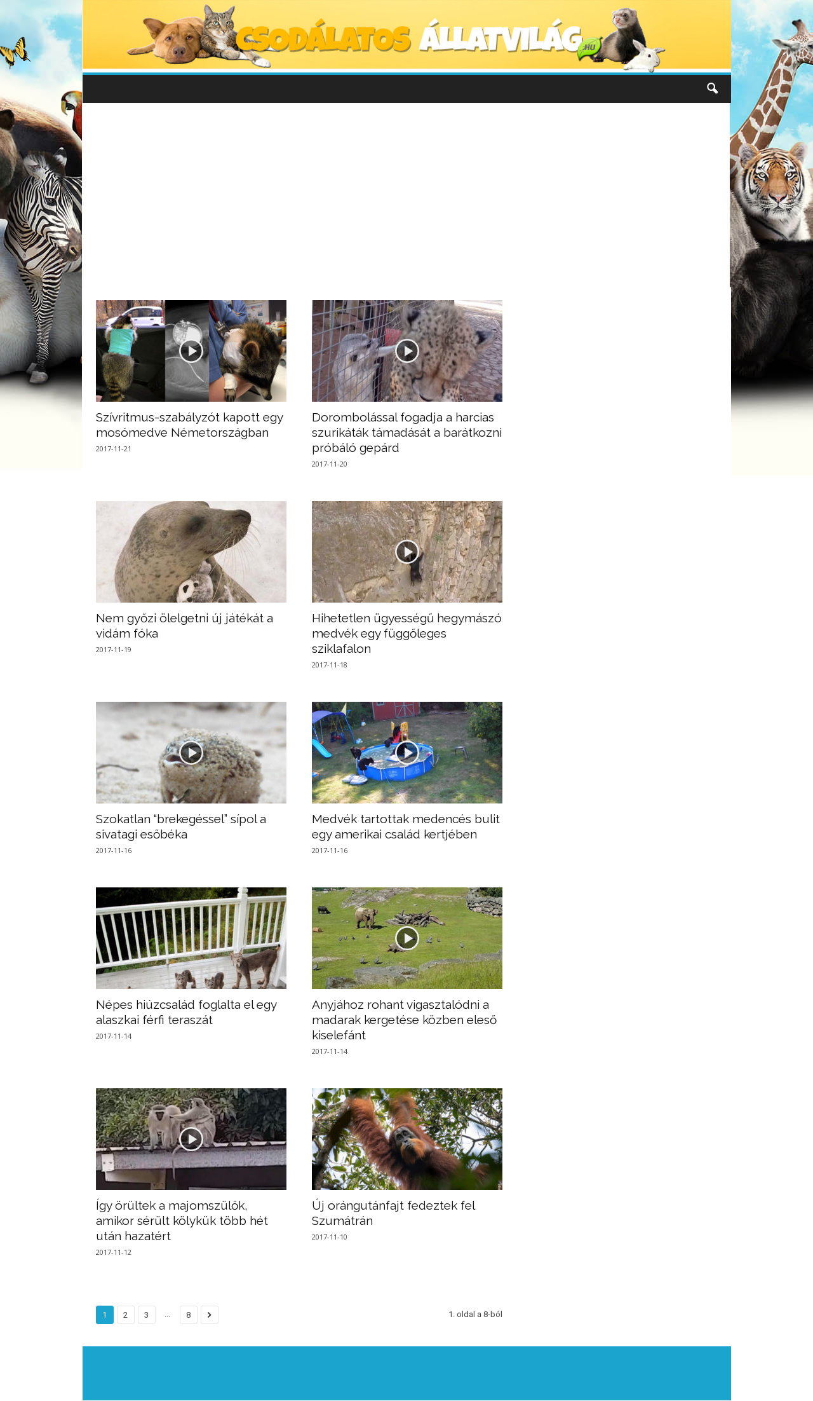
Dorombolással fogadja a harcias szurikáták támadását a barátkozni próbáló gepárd (407, 432)
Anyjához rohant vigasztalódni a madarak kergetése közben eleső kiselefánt (404, 1019)
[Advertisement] (406, 195)
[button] (712, 89)
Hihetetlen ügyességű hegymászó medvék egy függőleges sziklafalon (407, 633)
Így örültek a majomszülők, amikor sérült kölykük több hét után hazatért (182, 1220)
